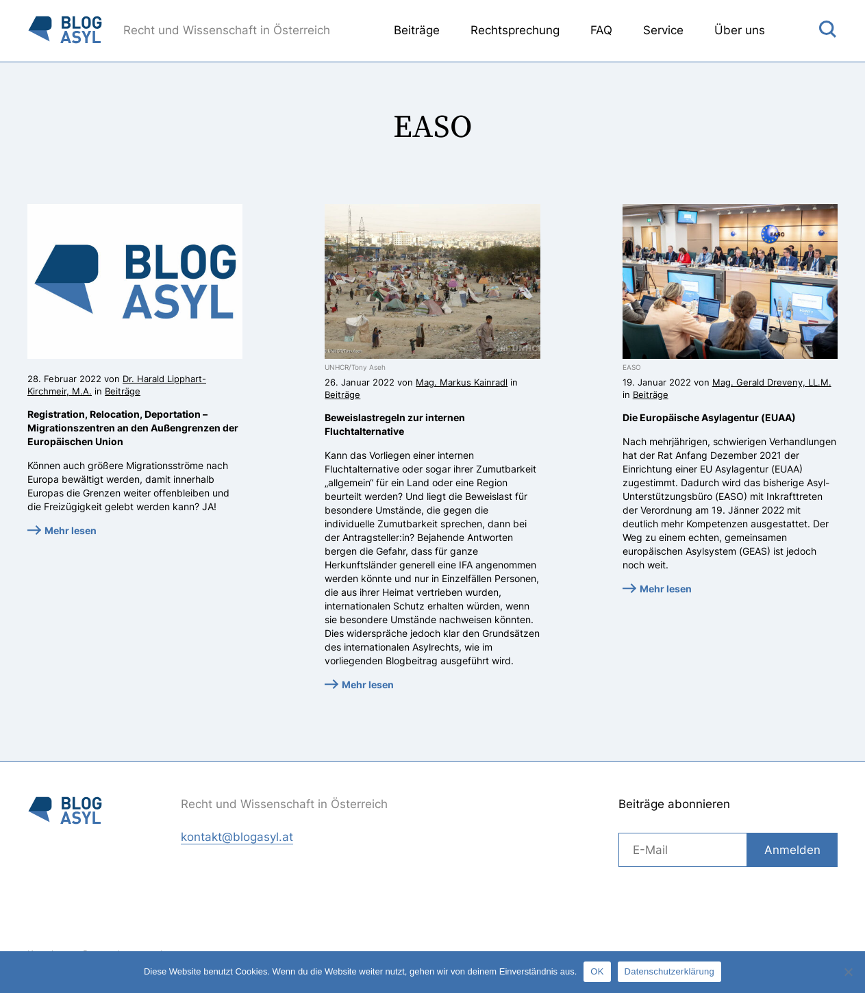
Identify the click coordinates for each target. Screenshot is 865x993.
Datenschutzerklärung (669, 971)
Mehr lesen (71, 530)
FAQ (601, 30)
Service (663, 30)
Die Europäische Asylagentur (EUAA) (709, 417)
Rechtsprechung (515, 30)
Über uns (739, 30)
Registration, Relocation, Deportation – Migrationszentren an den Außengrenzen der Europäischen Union (132, 427)
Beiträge (417, 30)
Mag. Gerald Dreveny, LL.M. (771, 382)
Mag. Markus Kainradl (461, 382)
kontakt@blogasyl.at (237, 837)
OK (596, 971)
